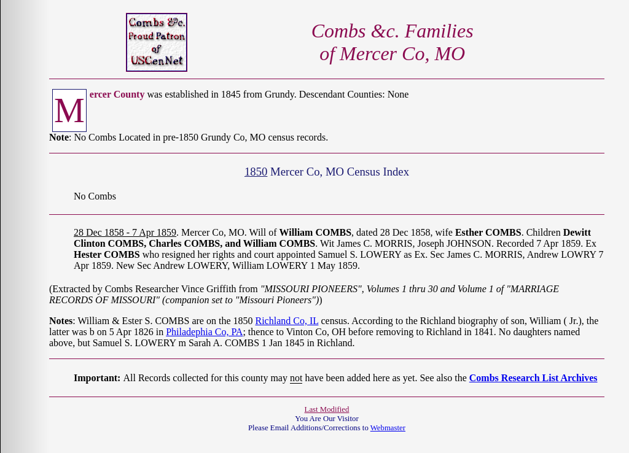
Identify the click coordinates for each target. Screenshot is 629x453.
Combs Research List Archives (533, 378)
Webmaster (387, 428)
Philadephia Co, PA (204, 332)
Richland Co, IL (286, 321)
